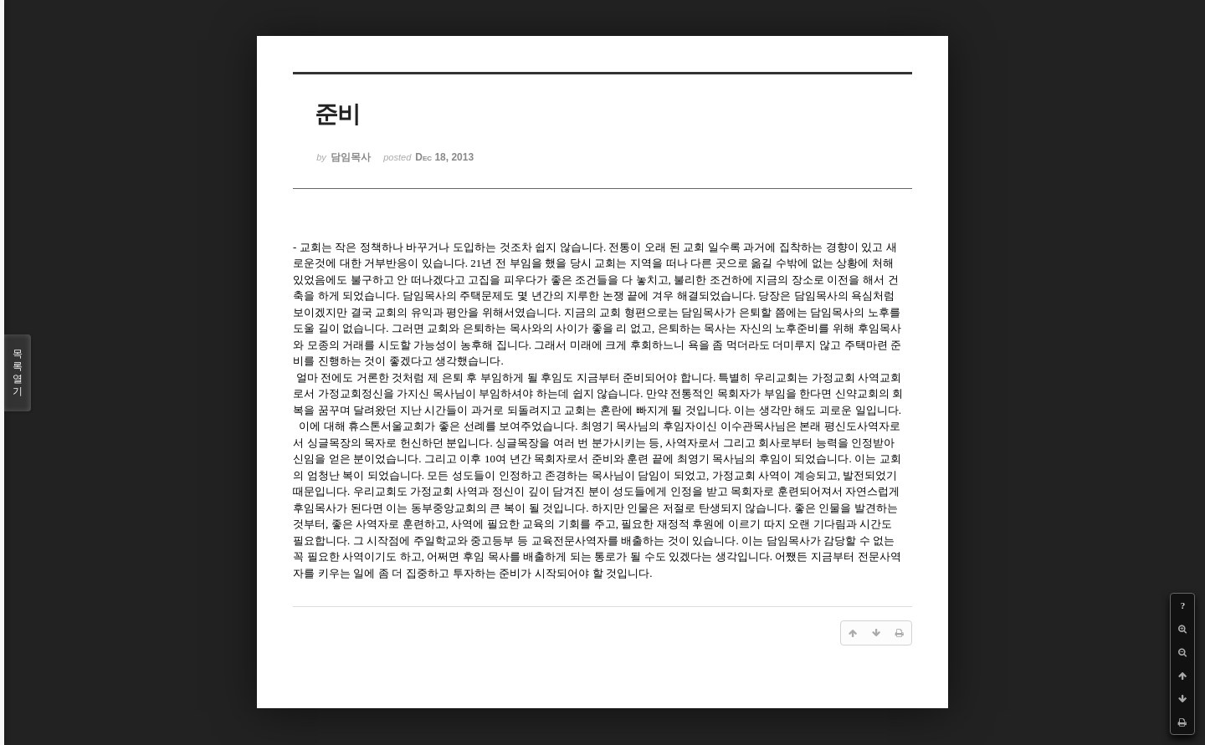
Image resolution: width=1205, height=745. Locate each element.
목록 (18, 373)
